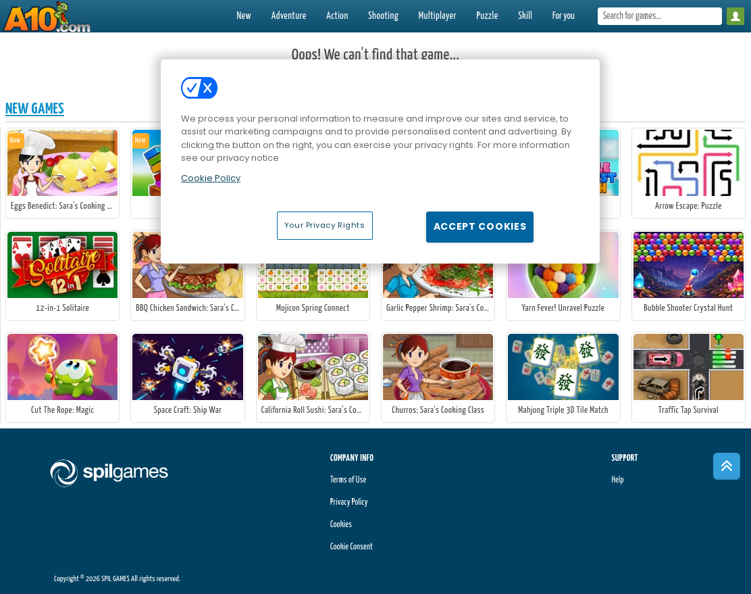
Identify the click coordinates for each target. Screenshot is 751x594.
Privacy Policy (349, 502)
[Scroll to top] (726, 466)
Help (617, 480)
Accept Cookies (480, 226)
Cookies (341, 524)
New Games (34, 109)
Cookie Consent (351, 547)
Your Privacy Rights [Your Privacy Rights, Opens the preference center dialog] (324, 225)
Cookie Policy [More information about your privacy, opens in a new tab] (210, 178)
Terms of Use (348, 480)
